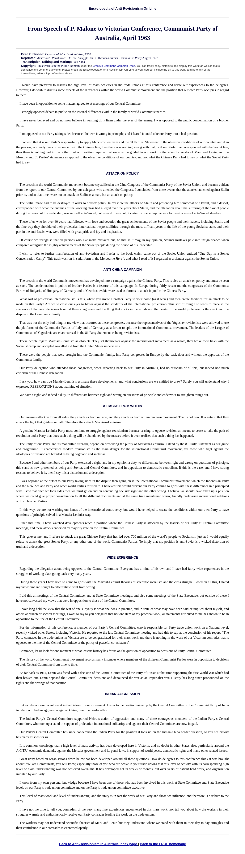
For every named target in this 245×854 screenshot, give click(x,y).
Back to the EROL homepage (163, 844)
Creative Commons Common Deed (114, 65)
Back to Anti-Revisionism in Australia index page (98, 844)
